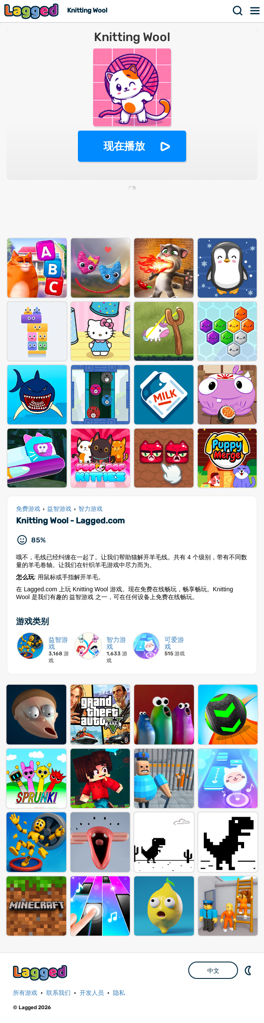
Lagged (32, 11)
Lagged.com (41, 973)
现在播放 (124, 146)
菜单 (255, 11)
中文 (213, 970)
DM (249, 970)
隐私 (119, 993)
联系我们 (58, 993)
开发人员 (92, 993)
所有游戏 (25, 993)
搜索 (238, 11)
